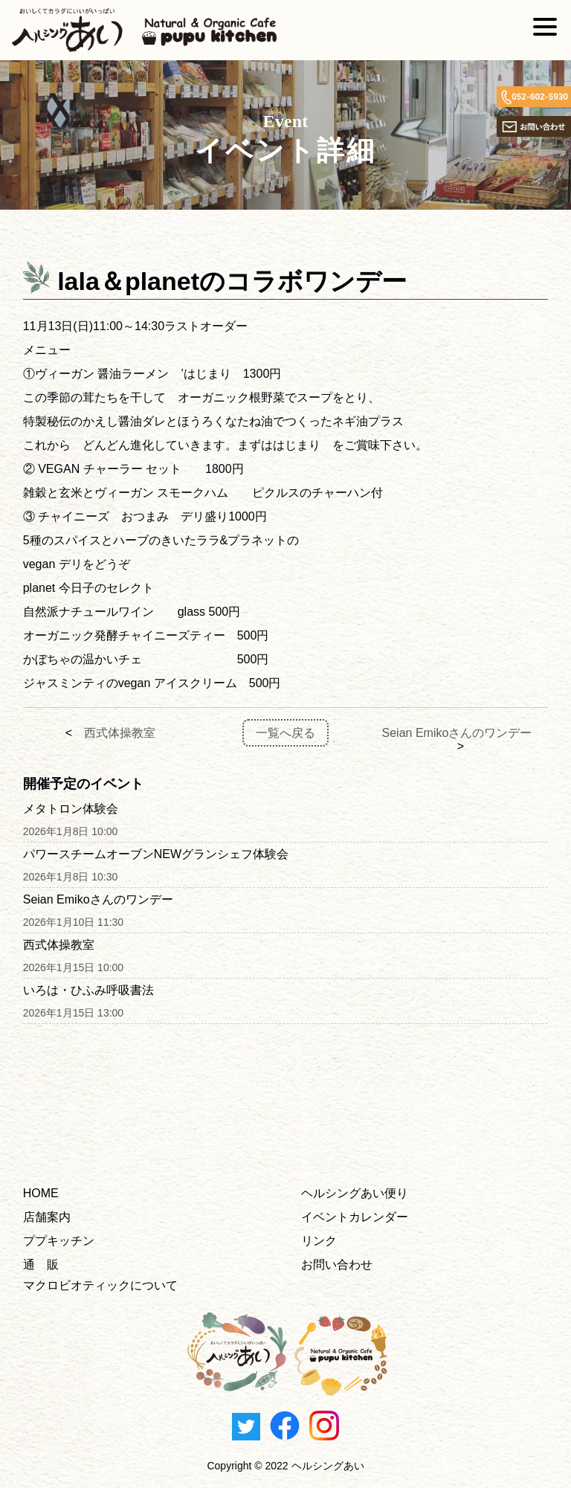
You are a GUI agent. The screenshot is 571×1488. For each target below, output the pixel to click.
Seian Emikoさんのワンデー (457, 733)
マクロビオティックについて (100, 1285)
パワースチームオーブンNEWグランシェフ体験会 (155, 854)
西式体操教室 (119, 733)
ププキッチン (58, 1240)
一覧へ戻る (285, 733)
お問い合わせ (336, 1264)
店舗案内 (47, 1217)
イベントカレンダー (354, 1217)
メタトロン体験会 (70, 808)
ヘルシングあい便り (354, 1193)
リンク (319, 1240)
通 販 (41, 1264)
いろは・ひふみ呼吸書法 (88, 990)
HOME (41, 1193)
